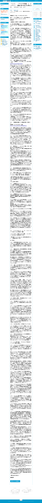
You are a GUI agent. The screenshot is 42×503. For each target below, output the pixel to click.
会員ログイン (2, 5)
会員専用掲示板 (3, 19)
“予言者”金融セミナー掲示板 (38, 40)
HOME (12, 0)
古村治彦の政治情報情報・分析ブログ (38, 48)
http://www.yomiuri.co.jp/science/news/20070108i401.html (18, 125)
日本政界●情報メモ (37, 25)
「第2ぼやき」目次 (15, 10)
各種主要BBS (36, 0)
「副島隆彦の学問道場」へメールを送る (5, 44)
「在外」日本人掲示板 (38, 26)
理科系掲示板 (37, 33)
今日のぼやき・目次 (22, 0)
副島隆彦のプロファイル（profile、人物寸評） (5, 41)
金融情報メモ (37, 34)
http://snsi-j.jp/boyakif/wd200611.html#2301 (16, 63)
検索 (40, 12)
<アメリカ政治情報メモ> (38, 24)
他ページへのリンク (30, 0)
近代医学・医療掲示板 (38, 36)
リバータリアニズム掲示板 (38, 28)
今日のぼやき (16, 0)
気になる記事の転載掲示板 (38, 22)
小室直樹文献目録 (37, 35)
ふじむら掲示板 (37, 37)
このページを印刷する (15, 481)
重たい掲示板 (37, 20)
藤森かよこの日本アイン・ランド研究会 (38, 46)
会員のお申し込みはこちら (4, 14)
